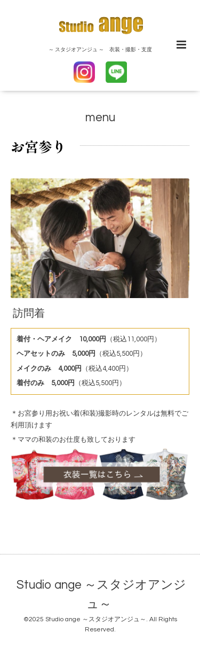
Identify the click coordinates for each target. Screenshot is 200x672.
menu (100, 118)
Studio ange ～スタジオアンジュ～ (101, 595)
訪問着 (29, 313)
